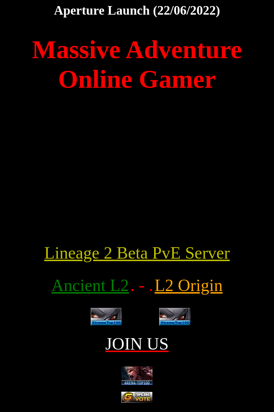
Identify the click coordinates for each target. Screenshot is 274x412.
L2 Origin (188, 285)
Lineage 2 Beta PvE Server (137, 252)
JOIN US (136, 343)
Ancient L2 (90, 285)
